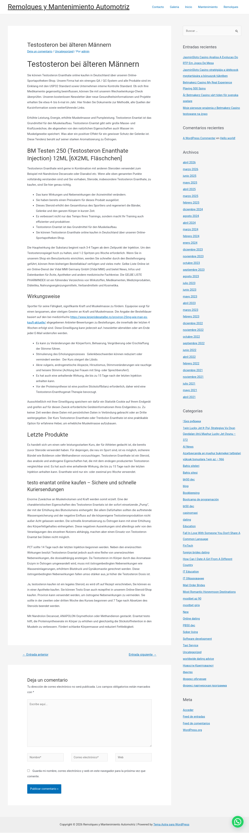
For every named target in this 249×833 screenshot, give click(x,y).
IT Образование (193, 567)
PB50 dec (189, 613)
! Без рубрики (192, 414)
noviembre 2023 (193, 252)
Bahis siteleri (191, 457)
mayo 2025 (190, 180)
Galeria (175, 7)
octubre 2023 (191, 259)
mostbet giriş (191, 594)
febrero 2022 (191, 357)
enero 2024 (190, 239)
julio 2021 (189, 377)
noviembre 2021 (193, 370)
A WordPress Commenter (199, 136)
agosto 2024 (191, 213)
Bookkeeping (191, 484)
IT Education (191, 561)
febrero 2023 (191, 311)
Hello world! (228, 136)
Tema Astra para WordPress (171, 825)
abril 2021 (189, 390)
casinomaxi (190, 503)
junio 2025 (189, 174)
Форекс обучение (194, 666)
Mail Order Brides (194, 574)
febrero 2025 (191, 200)
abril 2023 (189, 298)
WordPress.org (192, 716)
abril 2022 (189, 350)
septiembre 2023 (194, 265)
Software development (197, 626)
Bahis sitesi (190, 464)
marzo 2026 (190, 167)
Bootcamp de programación (201, 490)
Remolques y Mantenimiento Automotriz (69, 7)
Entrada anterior (36, 654)
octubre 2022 (191, 331)
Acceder (188, 696)
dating (187, 510)
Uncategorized (64, 51)
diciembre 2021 (193, 364)
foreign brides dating (196, 542)
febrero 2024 (191, 233)
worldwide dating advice (198, 646)
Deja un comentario (40, 51)
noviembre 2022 (193, 324)
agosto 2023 (191, 272)
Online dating (191, 607)
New (186, 600)
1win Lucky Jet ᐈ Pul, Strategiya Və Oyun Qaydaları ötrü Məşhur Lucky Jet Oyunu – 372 (209, 426)
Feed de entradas (194, 703)
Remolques (231, 7)
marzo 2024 (190, 226)
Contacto (159, 7)
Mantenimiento (208, 7)
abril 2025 (189, 187)
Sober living (190, 620)
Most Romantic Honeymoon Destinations (209, 580)
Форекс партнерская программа (205, 672)
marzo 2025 (190, 193)
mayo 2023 (190, 292)
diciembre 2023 (193, 246)
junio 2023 (189, 285)
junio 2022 (189, 344)
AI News (188, 439)
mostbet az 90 (192, 587)
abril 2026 (189, 161)
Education (189, 516)
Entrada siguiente (142, 654)
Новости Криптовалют (198, 652)
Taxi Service (190, 633)
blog (186, 477)
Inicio (188, 7)
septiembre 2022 (194, 337)
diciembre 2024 (193, 206)
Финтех (188, 659)
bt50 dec (188, 497)
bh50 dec (189, 471)
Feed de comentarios (196, 710)
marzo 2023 (190, 305)
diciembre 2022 (193, 318)
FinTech (188, 535)
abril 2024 (189, 219)
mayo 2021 (190, 383)
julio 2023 (189, 278)
